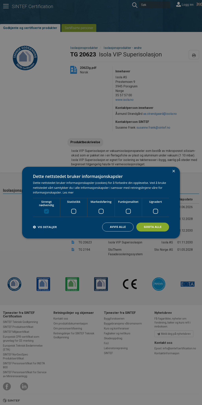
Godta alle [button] (153, 227)
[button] (45, 227)
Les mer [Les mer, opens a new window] (68, 193)
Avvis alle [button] (118, 227)
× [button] (173, 171)
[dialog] (101, 202)
